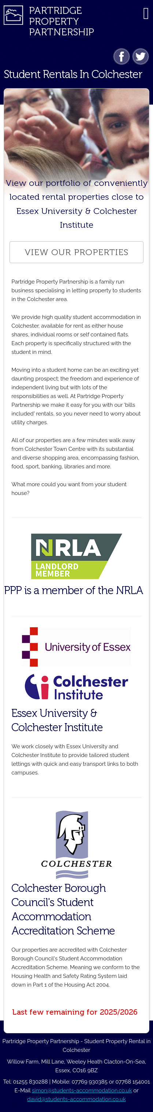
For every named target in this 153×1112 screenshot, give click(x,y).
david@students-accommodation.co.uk (76, 1099)
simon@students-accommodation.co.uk (82, 1090)
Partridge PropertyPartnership (61, 21)
